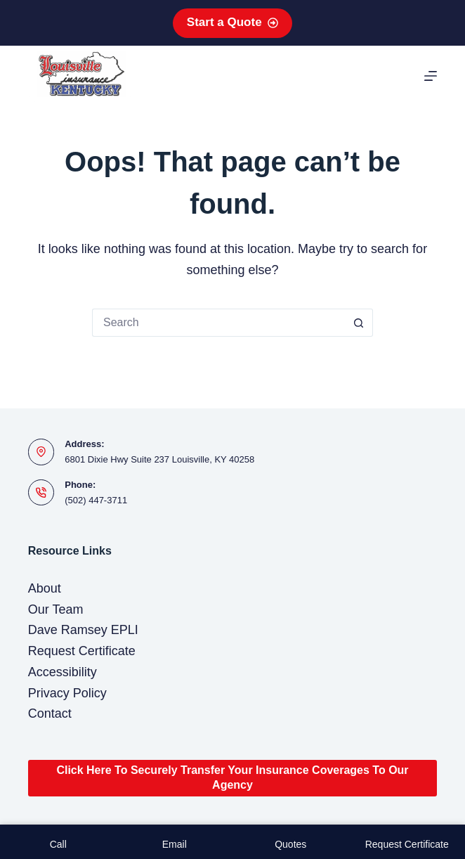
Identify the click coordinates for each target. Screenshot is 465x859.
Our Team (56, 609)
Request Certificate (82, 651)
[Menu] (430, 76)
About (44, 588)
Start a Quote (232, 22)
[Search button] (359, 323)
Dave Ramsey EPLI (83, 630)
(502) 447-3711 (96, 500)
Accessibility (62, 672)
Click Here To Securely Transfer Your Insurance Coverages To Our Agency (232, 777)
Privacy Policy (67, 693)
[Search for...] (218, 323)
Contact (50, 713)
